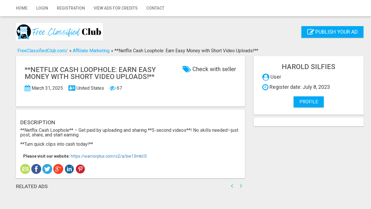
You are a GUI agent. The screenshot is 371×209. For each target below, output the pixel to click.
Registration (71, 8)
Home (22, 8)
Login (42, 8)
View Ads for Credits (116, 8)
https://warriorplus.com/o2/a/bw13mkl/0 (109, 156)
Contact (155, 8)
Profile (308, 102)
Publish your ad (332, 32)
